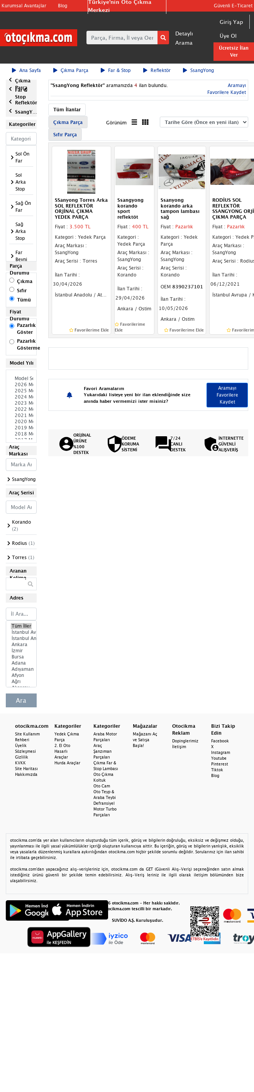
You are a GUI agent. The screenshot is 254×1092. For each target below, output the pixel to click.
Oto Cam (101, 786)
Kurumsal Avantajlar (24, 5)
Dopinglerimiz (185, 741)
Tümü (24, 300)
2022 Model (21, 409)
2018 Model (21, 434)
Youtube (219, 758)
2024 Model (21, 397)
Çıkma (24, 281)
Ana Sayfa (26, 70)
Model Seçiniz (21, 378)
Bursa (21, 657)
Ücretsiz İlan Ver (234, 51)
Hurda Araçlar (67, 762)
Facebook (220, 741)
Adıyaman (21, 669)
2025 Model (21, 391)
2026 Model (21, 385)
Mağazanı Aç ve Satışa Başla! (145, 740)
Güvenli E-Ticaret (233, 5)
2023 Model (21, 403)
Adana (21, 663)
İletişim (179, 746)
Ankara (21, 644)
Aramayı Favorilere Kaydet (227, 395)
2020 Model (21, 422)
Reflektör (157, 70)
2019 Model (21, 428)
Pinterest (219, 764)
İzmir (21, 651)
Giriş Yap (231, 21)
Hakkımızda (26, 774)
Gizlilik (21, 757)
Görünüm (116, 123)
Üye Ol (228, 35)
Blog (62, 5)
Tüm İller (21, 626)
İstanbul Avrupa (21, 632)
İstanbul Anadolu (21, 638)
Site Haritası (26, 768)
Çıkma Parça (70, 70)
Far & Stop (116, 70)
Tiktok (217, 769)
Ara (21, 700)
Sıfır (22, 290)
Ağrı (21, 681)
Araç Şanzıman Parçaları (102, 751)
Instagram (220, 752)
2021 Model (21, 415)
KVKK (20, 762)
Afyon (21, 675)
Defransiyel (104, 803)
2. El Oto (62, 745)
